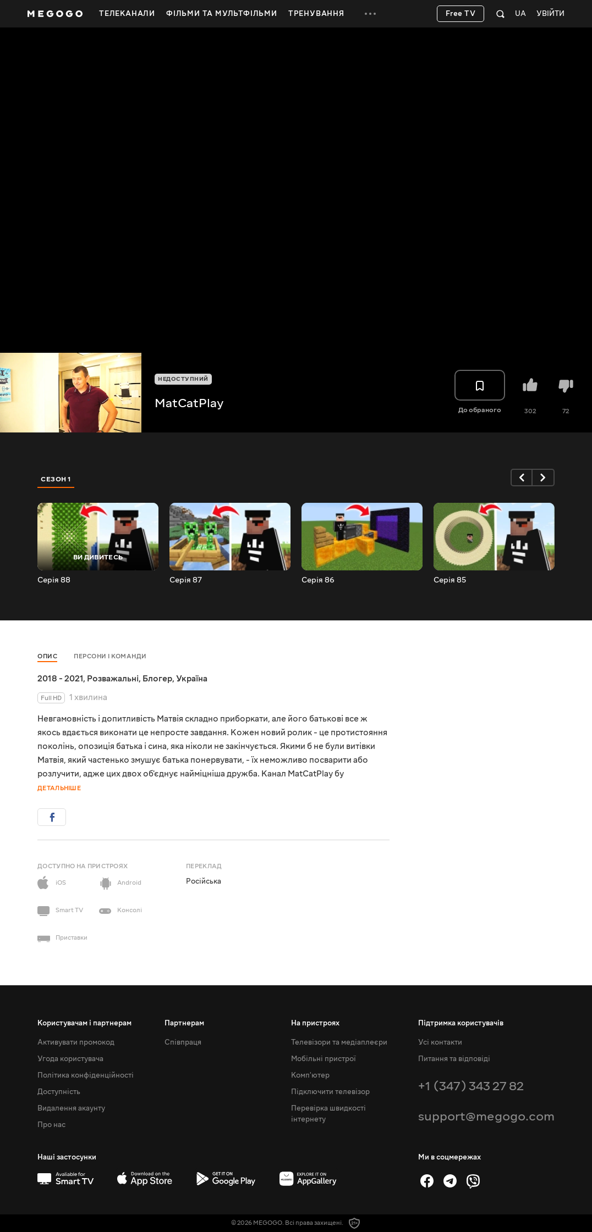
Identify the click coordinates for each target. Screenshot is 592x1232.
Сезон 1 (56, 479)
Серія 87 (185, 580)
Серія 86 (318, 580)
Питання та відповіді (454, 1059)
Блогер (157, 678)
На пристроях (315, 1023)
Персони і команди (110, 656)
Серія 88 (53, 580)
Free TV (461, 14)
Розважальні (113, 678)
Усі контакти (440, 1042)
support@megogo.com (486, 1116)
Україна (191, 678)
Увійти (550, 14)
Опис (47, 656)
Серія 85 (450, 580)
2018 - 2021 (60, 678)
